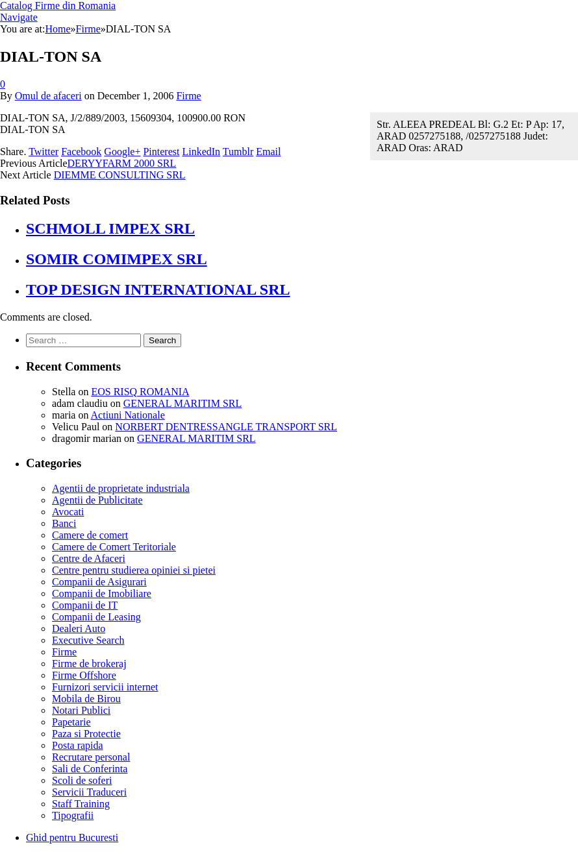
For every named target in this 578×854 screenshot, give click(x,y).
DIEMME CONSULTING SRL (120, 174)
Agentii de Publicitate (97, 500)
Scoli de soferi (82, 780)
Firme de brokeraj (89, 663)
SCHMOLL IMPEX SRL (110, 228)
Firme (188, 95)
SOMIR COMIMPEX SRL (116, 258)
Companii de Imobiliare (101, 593)
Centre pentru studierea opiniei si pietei (134, 570)
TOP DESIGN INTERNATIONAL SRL (158, 289)
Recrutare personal (91, 756)
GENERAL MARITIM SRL (182, 403)
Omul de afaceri (48, 95)
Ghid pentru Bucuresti (72, 837)
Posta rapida (77, 745)
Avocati (68, 511)
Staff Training (81, 803)
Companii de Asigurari (99, 581)
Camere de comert (90, 535)
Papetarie (71, 721)
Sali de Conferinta (89, 768)
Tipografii (73, 815)
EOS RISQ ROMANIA (140, 391)
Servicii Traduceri (89, 792)
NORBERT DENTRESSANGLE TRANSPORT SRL (226, 426)
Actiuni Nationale (128, 415)
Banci (64, 523)
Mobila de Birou (86, 698)
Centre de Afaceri (88, 558)
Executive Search (88, 640)
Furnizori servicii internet (105, 686)
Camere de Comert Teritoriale (114, 546)
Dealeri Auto (78, 628)
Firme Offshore (84, 675)
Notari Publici (81, 710)
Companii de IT (85, 605)
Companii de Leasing (96, 616)
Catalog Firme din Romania (58, 5)
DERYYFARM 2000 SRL (122, 163)
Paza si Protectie (86, 733)
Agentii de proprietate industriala (121, 488)
